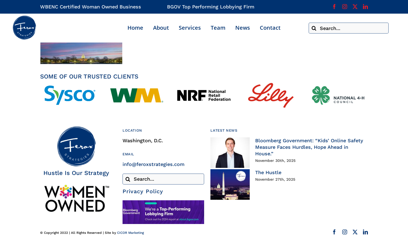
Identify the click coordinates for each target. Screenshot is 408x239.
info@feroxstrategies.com (153, 164)
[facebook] (334, 6)
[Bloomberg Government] (163, 202)
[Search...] (349, 28)
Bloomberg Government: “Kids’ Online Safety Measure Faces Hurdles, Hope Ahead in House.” (309, 147)
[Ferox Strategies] (24, 17)
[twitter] (355, 6)
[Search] (314, 28)
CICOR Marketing (130, 233)
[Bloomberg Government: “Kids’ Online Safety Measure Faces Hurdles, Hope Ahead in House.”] (230, 152)
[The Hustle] (230, 184)
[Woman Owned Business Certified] (76, 186)
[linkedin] (365, 6)
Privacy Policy (143, 191)
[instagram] (344, 6)
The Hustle (268, 172)
